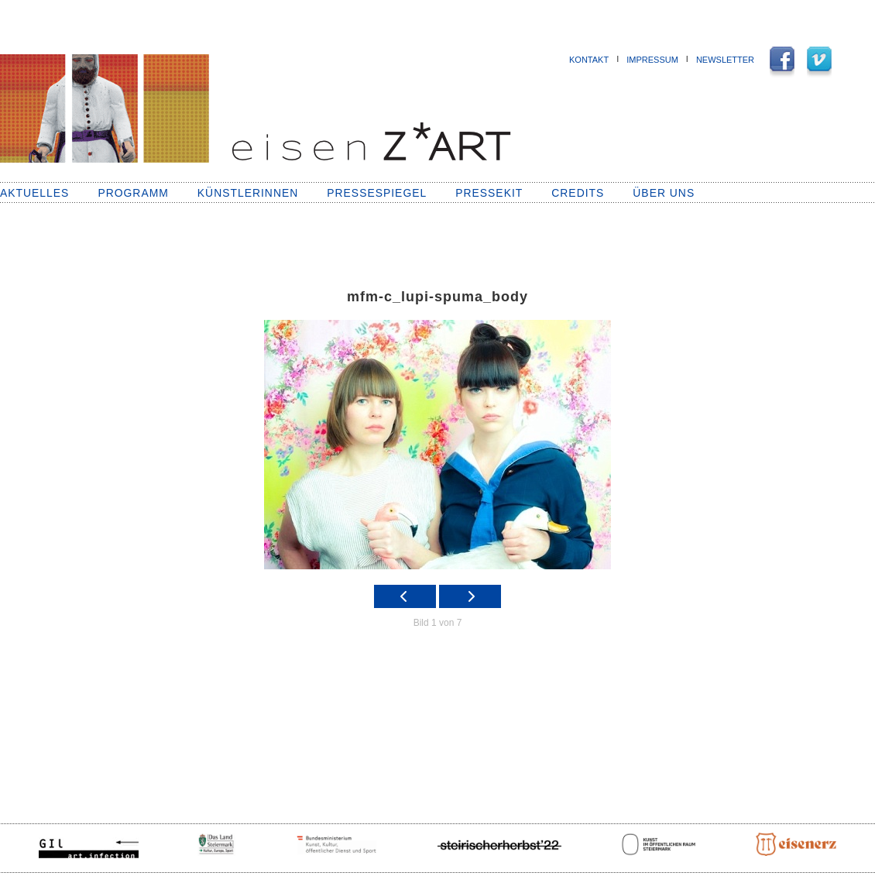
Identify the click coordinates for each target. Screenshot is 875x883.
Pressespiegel (377, 193)
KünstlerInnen (247, 193)
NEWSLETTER (725, 59)
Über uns (664, 193)
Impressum (652, 59)
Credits (577, 193)
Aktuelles (34, 193)
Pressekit (489, 193)
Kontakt (589, 59)
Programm (133, 193)
